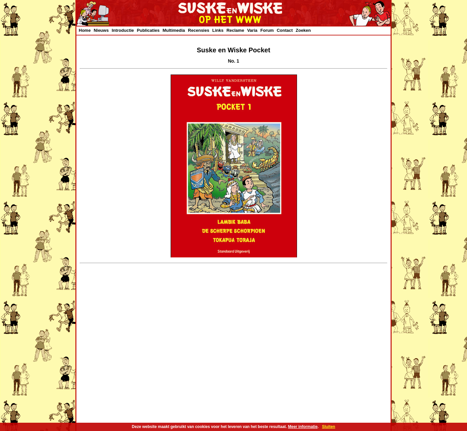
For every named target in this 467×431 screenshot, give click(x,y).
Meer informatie (303, 426)
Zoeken (303, 30)
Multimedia (173, 30)
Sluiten (328, 426)
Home (85, 30)
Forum (267, 30)
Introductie (123, 30)
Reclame (235, 30)
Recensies (198, 30)
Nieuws (101, 30)
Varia (252, 30)
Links (218, 30)
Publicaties (148, 30)
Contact (285, 30)
